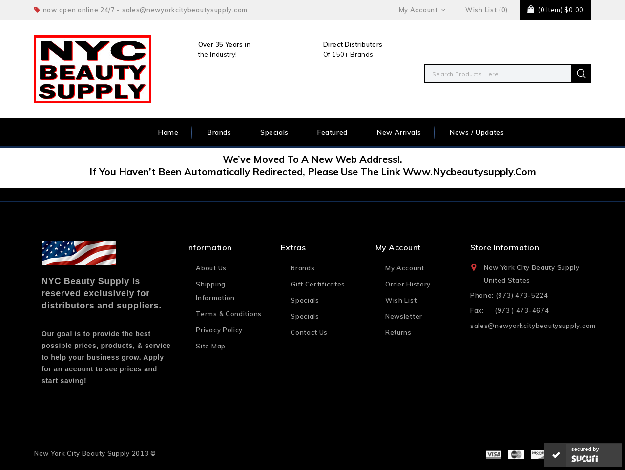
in (246, 44)
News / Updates (477, 132)
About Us (211, 268)
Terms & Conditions (229, 314)
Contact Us (309, 332)
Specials (274, 132)
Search (581, 73)
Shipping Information (215, 291)
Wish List (401, 300)
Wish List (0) (486, 10)
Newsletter (403, 316)
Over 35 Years (220, 44)
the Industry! (217, 54)
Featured (332, 132)
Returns (398, 332)
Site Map (211, 346)
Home (168, 132)
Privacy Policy (219, 330)
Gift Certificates (318, 284)
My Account (404, 268)
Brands (219, 132)
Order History (408, 284)
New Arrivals (399, 132)
